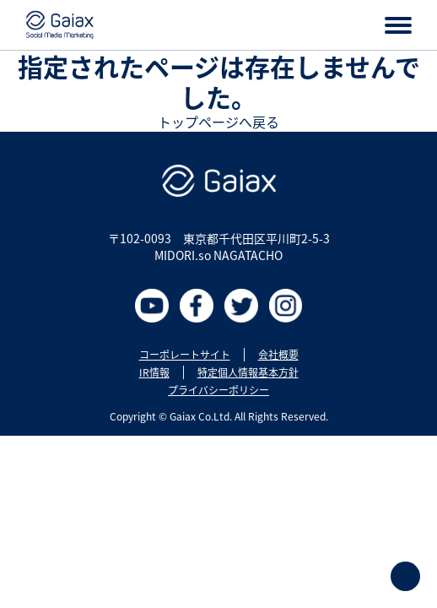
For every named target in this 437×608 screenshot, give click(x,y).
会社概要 (278, 354)
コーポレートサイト (184, 354)
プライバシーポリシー (218, 390)
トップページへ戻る (218, 121)
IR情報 (154, 372)
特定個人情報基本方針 (248, 372)
